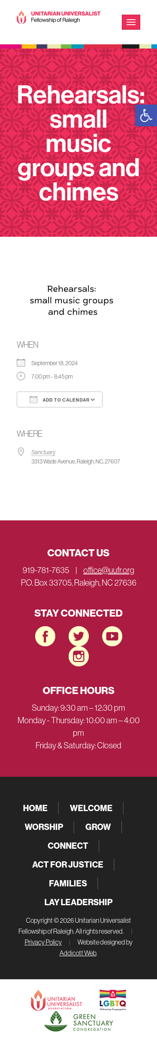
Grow (98, 827)
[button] (146, 115)
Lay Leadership (78, 902)
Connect (68, 845)
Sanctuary (43, 452)
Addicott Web (77, 953)
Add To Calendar (60, 399)
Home (35, 808)
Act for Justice (67, 864)
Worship (44, 827)
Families (68, 883)
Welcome (91, 808)
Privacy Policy (43, 942)
